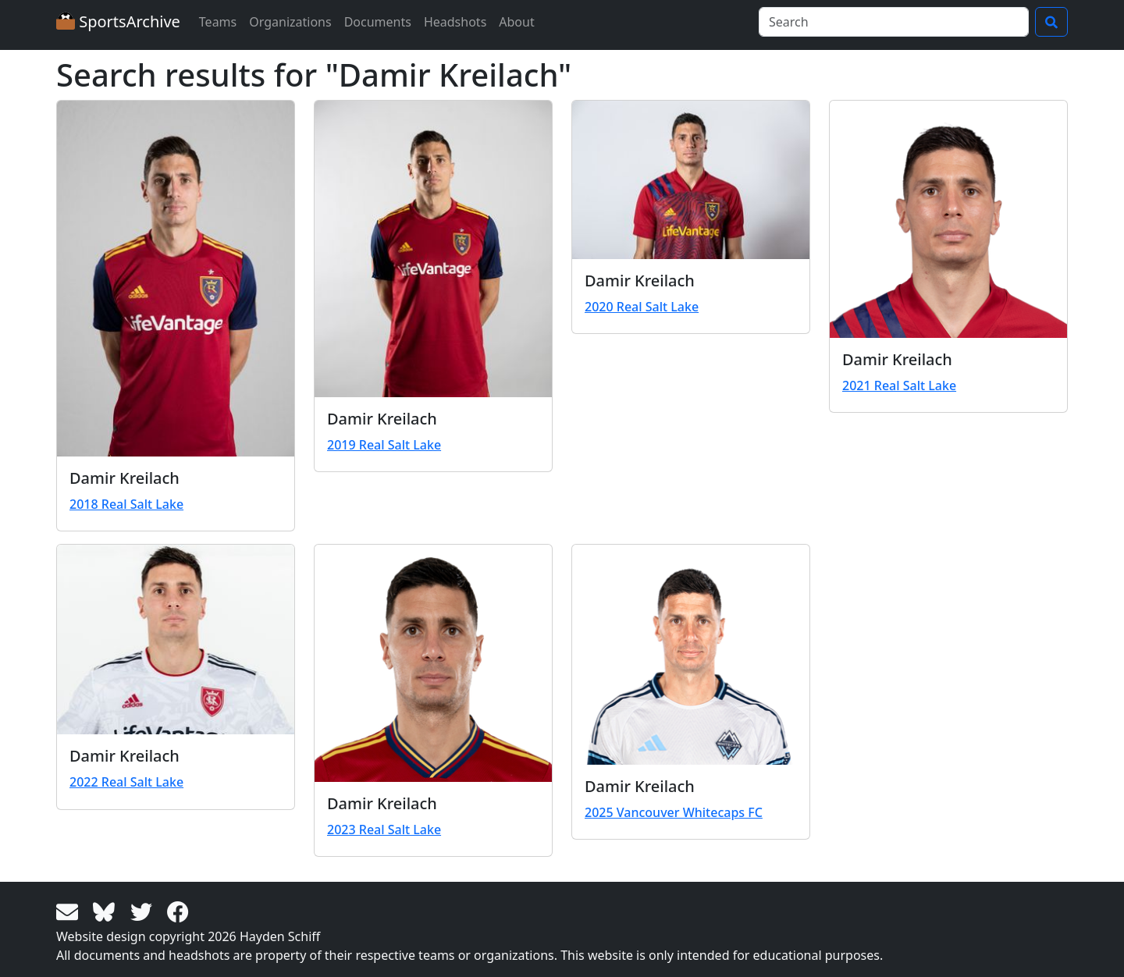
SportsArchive (118, 21)
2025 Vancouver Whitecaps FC (674, 812)
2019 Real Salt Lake (384, 444)
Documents (377, 21)
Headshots (455, 21)
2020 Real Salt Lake (642, 306)
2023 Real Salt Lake (384, 829)
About (516, 21)
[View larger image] (175, 279)
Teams (218, 21)
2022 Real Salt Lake (126, 781)
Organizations (290, 21)
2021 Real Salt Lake (899, 385)
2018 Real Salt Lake (126, 504)
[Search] (894, 22)
